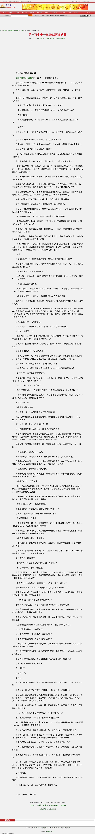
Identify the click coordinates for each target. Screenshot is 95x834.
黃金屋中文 (3, 30)
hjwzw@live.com (50, 831)
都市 (38, 12)
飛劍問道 (57, 15)
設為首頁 (86, 1)
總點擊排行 (10, 1)
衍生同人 (42, 38)
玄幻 (23, 12)
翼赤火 (33, 38)
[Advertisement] (30, 54)
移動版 (76, 12)
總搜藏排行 (29, 1)
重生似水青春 (63, 15)
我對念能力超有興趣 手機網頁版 (47, 809)
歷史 (46, 12)
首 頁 (4, 12)
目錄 (22, 30)
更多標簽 (63, 38)
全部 (71, 12)
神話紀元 (51, 15)
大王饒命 (46, 15)
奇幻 (26, 12)
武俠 (31, 12)
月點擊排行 (23, 1)
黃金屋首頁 (4, 1)
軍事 (48, 12)
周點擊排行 (16, 1)
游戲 (53, 12)
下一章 (63, 805)
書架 (88, 12)
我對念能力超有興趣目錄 (47, 805)
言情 (41, 12)
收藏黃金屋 (81, 1)
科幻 (61, 12)
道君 (43, 15)
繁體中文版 (75, 1)
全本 (69, 12)
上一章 (32, 805)
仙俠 (33, 12)
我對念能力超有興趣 (13, 30)
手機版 (10, 12)
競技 (56, 12)
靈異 (64, 12)
